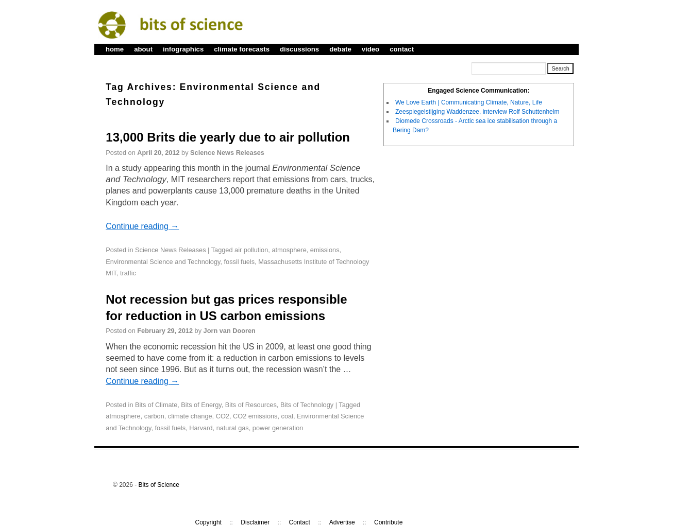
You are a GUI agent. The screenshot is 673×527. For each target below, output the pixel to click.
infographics (183, 49)
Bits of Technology (306, 405)
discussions (299, 49)
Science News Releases (227, 152)
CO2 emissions (255, 416)
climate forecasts (242, 49)
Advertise (342, 522)
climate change (190, 416)
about (143, 49)
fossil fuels (239, 262)
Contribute (388, 522)
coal (287, 416)
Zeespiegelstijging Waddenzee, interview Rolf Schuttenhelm (477, 111)
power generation (278, 428)
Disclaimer (255, 522)
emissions (325, 250)
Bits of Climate (156, 405)
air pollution (251, 250)
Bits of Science (159, 484)
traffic (128, 273)
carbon (154, 416)
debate (340, 49)
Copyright (208, 522)
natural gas (232, 428)
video (370, 49)
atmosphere (289, 250)
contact (402, 49)
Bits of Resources (251, 405)
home (115, 49)
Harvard (200, 428)
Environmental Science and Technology (163, 262)
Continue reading (142, 226)
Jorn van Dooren (230, 331)
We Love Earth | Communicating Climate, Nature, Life (468, 102)
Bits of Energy (201, 405)
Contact (299, 522)
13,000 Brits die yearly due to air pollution (228, 137)
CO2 (222, 416)
